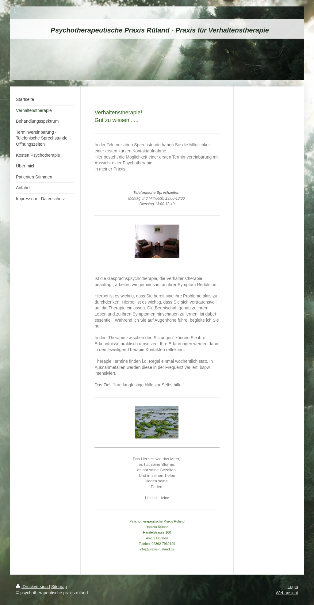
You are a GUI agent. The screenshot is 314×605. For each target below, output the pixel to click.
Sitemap (59, 586)
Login (293, 586)
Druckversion (32, 586)
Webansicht (287, 592)
